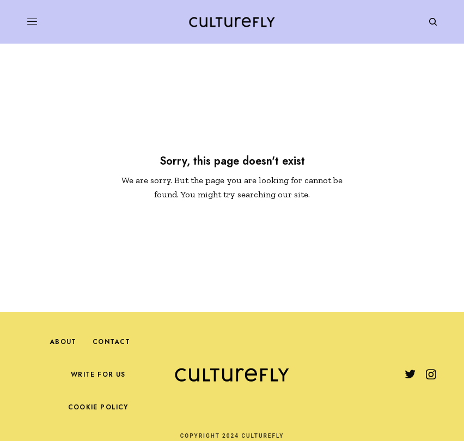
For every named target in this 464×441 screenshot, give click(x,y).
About (63, 342)
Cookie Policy (98, 407)
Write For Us (98, 374)
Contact (111, 342)
